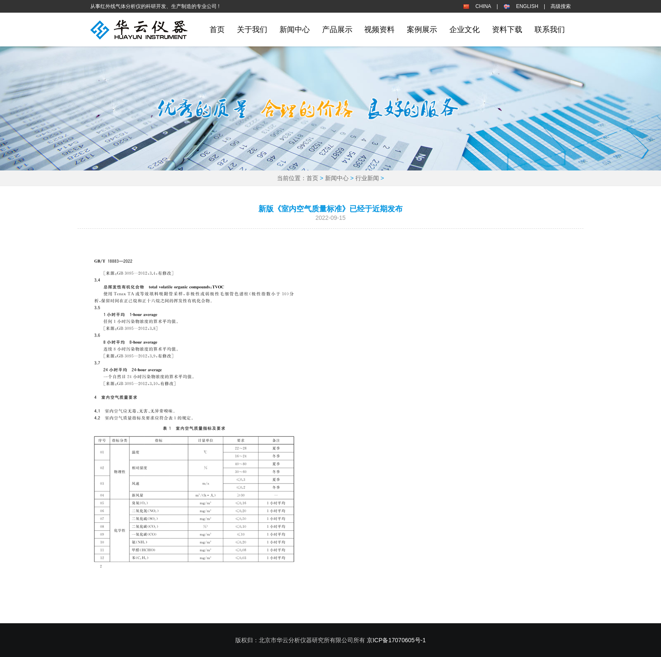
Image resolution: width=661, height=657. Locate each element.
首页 (217, 29)
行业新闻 (367, 178)
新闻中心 (337, 178)
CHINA (483, 6)
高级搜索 (561, 6)
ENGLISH (527, 6)
